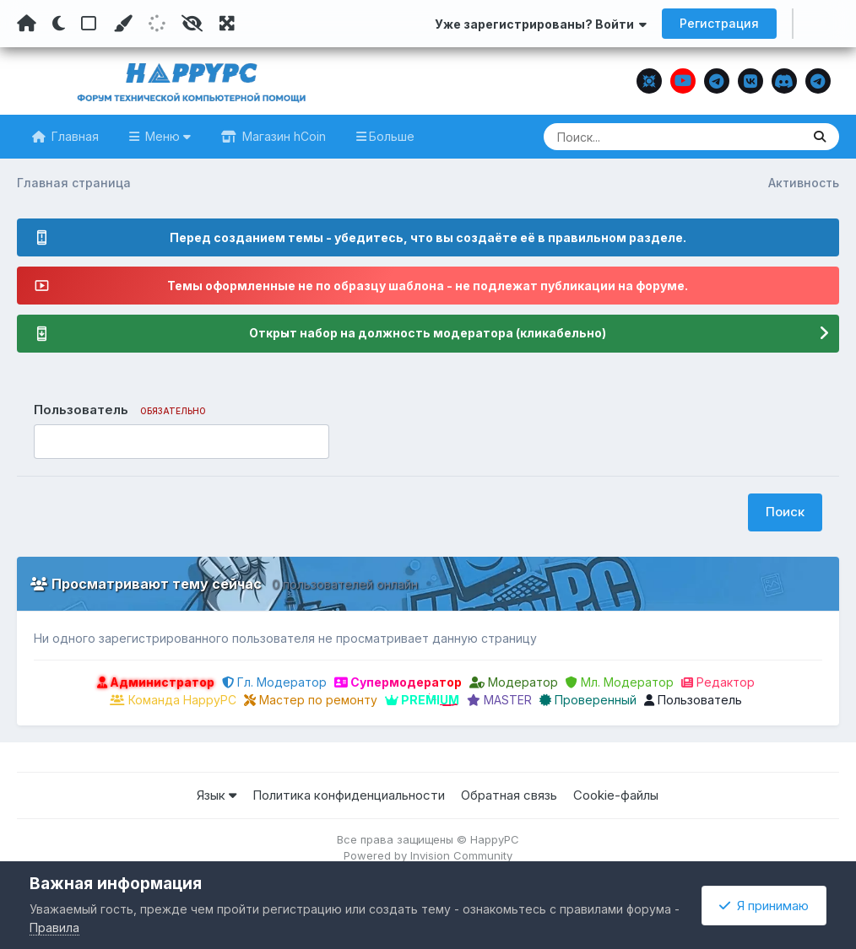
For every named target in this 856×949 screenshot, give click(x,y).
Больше (391, 136)
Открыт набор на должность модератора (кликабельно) (428, 333)
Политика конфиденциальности (348, 795)
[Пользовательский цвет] (122, 23)
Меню (166, 136)
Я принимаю (764, 906)
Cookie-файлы (615, 795)
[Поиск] (640, 136)
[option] (49, 442)
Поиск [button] (785, 512)
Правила (54, 927)
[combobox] (181, 442)
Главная (73, 136)
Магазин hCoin (282, 136)
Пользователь (693, 700)
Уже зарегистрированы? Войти (541, 24)
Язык (216, 795)
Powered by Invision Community (428, 855)
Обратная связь (509, 795)
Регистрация (719, 23)
